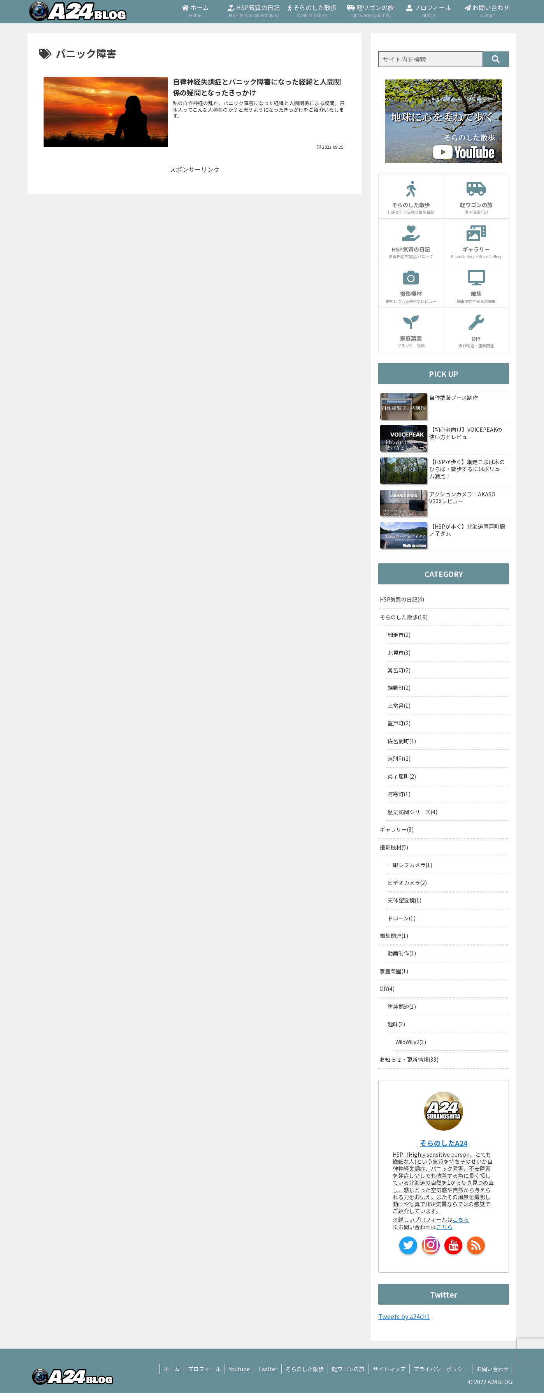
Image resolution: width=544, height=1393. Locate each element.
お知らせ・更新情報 (409, 1059)
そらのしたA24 (443, 1143)
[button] (496, 59)
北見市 (399, 652)
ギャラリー (397, 829)
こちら (461, 1219)
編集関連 (394, 935)
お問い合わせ (492, 1369)
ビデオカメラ (407, 882)
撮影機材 (394, 847)
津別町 (399, 758)
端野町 (399, 687)
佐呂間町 (402, 741)
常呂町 (399, 670)
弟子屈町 (402, 776)
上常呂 (399, 705)
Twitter (267, 1369)
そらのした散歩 (404, 617)
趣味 (396, 1024)
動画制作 (402, 953)
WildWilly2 (410, 1042)
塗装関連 (402, 1006)
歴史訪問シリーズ (412, 812)
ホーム (171, 1369)
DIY (387, 988)
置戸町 (399, 723)
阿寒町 (399, 794)
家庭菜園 (394, 971)
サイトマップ (389, 1369)
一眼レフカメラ (410, 865)
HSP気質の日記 (402, 599)
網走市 (399, 634)
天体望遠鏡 (404, 900)
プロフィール (204, 1369)
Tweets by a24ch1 (404, 1316)
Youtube (239, 1369)
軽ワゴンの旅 (348, 1369)
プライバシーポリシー (441, 1369)
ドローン (402, 918)
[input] (430, 59)
